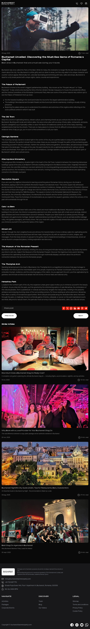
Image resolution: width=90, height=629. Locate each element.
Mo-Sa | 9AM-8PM (10, 589)
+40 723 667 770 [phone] (9, 582)
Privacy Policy (78, 608)
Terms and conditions (80, 604)
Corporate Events (8, 608)
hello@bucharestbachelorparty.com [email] (16, 579)
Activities (5, 601)
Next (81, 315)
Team (41, 601)
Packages (5, 604)
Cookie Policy (77, 611)
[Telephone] (77, 3)
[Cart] (86, 3)
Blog (40, 604)
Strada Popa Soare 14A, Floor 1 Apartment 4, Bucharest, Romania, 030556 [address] (30, 586)
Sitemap (76, 601)
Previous (9, 315)
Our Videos (43, 608)
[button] (72, 625)
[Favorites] (81, 3)
